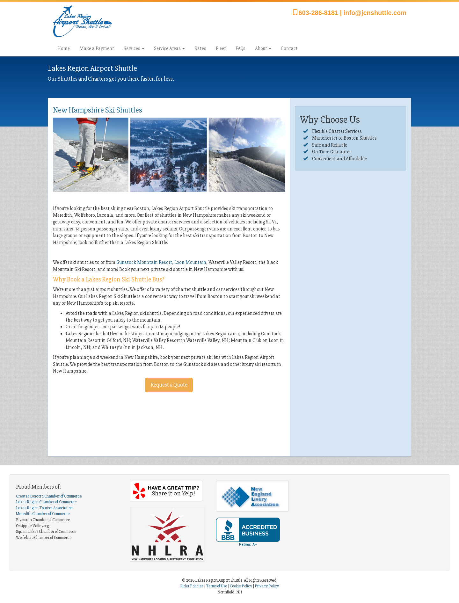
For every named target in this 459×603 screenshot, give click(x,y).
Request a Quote (168, 384)
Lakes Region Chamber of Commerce (46, 502)
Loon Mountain (190, 262)
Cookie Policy (241, 586)
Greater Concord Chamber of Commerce (49, 496)
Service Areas (169, 48)
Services (134, 48)
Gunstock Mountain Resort (144, 262)
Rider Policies (192, 586)
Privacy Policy (267, 586)
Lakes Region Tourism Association (44, 508)
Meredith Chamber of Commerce (43, 513)
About (263, 48)
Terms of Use (216, 586)
